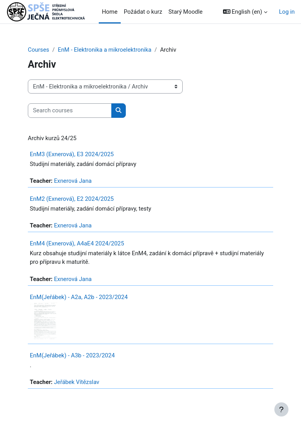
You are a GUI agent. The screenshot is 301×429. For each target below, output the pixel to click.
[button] (245, 11)
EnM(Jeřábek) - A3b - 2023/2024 (72, 355)
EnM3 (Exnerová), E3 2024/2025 (72, 154)
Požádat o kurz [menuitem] (143, 11)
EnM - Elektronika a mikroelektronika (104, 49)
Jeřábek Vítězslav (77, 382)
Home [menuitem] (110, 11)
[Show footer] (281, 409)
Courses (38, 49)
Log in (287, 11)
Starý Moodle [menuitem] (186, 11)
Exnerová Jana (73, 180)
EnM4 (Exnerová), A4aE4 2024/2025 (77, 243)
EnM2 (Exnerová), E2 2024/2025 (72, 198)
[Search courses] (70, 110)
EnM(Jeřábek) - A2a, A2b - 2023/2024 (79, 297)
